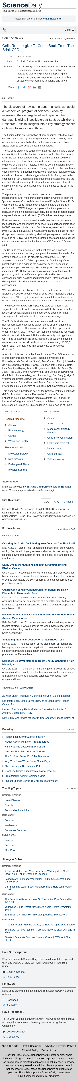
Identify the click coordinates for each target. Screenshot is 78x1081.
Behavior (9, 820)
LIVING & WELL (9, 835)
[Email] (40, 87)
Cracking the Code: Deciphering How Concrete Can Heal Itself (38, 543)
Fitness (9, 840)
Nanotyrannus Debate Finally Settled (25, 746)
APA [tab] (56, 501)
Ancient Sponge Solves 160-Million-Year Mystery (31, 781)
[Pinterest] (29, 87)
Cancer (51, 418)
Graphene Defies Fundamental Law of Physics (30, 771)
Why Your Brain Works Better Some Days (27, 761)
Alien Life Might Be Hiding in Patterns (25, 766)
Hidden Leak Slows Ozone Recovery (25, 737)
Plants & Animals (14, 447)
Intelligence (11, 825)
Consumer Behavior (15, 830)
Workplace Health (18, 441)
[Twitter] (24, 87)
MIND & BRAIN (8, 815)
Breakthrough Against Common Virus (25, 776)
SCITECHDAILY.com (24, 688)
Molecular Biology (18, 453)
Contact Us (13, 1036)
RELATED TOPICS (13, 412)
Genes (12, 436)
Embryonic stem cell (58, 443)
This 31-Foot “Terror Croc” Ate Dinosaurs (27, 756)
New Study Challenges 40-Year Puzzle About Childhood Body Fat (38, 718)
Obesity (9, 805)
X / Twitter (12, 1005)
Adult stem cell (55, 423)
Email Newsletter (16, 972)
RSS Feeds (13, 977)
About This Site (10, 1046)
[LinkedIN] (34, 87)
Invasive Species (17, 469)
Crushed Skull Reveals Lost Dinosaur (25, 751)
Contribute (35, 1046)
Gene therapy (54, 454)
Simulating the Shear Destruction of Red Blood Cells (33, 639)
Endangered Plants (18, 464)
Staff (24, 1046)
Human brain (54, 448)
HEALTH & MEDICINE (11, 795)
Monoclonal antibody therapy (58, 431)
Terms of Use (48, 1050)
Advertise (50, 1046)
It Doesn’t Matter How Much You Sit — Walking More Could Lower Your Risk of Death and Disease (37, 872)
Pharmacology (16, 430)
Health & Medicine (15, 419)
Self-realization (55, 459)
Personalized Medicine (17, 810)
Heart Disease (12, 800)
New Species (15, 459)
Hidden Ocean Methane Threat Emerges (27, 741)
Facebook (12, 1000)
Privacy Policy (66, 1046)
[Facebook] (19, 87)
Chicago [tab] (68, 501)
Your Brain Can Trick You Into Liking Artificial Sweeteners (36, 914)
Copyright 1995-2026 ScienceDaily (25, 1055)
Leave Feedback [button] (16, 1031)
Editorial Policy (30, 1050)
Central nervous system (60, 437)
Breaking (7, 729)
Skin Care (10, 850)
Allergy (12, 425)
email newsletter (53, 18)
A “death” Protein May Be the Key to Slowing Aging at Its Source (40, 924)
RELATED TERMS (51, 412)
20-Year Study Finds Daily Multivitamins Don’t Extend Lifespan (36, 696)
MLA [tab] (46, 501)
